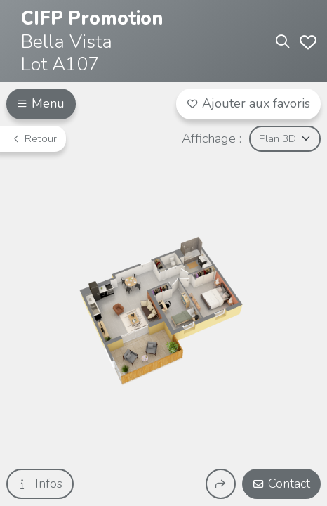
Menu (41, 103)
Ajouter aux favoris (248, 103)
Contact (281, 483)
